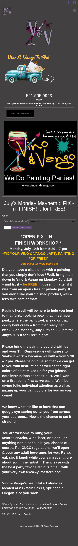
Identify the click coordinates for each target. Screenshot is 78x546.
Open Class (29, 514)
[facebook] (68, 2)
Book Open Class (21, 227)
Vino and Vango (26, 526)
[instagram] (74, 2)
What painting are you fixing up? (16, 221)
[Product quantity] (7, 227)
